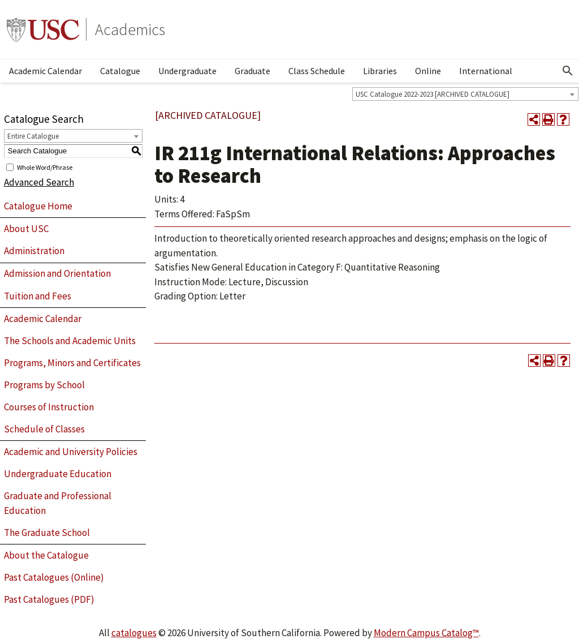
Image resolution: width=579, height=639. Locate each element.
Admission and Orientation (57, 273)
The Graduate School (47, 532)
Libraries (380, 70)
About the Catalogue (46, 555)
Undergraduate (187, 70)
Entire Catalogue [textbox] (33, 136)
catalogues (134, 633)
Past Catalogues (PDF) (49, 599)
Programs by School (44, 385)
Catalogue (120, 70)
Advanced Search (39, 182)
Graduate (252, 70)
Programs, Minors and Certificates (72, 363)
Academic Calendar (45, 70)
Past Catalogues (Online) (54, 577)
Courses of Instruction (49, 407)
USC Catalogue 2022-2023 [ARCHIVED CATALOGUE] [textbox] (432, 94)
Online (428, 70)
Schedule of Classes (44, 429)
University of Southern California (43, 29)
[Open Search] (567, 70)
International (485, 70)
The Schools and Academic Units (70, 340)
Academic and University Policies (70, 451)
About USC (26, 228)
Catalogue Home (38, 206)
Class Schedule (316, 70)
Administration (34, 251)
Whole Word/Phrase (44, 166)
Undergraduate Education (57, 474)
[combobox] (465, 94)
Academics (130, 29)
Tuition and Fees (37, 296)
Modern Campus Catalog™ (426, 633)
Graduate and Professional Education (57, 503)
